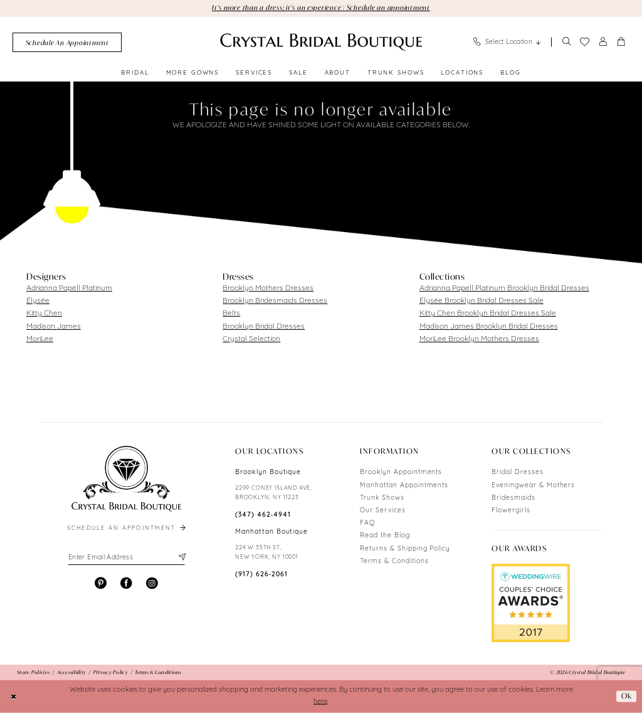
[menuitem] (67, 42)
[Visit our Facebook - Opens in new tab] (126, 583)
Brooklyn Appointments (401, 472)
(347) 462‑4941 (263, 515)
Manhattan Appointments (404, 485)
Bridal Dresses (517, 472)
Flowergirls (511, 510)
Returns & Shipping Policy (405, 549)
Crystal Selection (251, 339)
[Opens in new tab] (531, 603)
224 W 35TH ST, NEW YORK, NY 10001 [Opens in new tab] (266, 552)
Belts (231, 313)
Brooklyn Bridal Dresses (264, 326)
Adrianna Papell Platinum (69, 288)
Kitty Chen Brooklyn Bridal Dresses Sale (487, 313)
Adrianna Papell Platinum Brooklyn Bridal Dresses (504, 288)
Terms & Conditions (394, 561)
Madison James (53, 326)
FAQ (367, 523)
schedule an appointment (127, 528)
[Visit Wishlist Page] (584, 42)
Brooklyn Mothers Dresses (268, 288)
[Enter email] (126, 557)
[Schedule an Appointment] (67, 42)
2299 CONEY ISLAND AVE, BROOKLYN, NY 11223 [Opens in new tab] (273, 492)
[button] (603, 42)
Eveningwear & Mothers (533, 485)
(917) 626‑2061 (261, 574)
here (320, 702)
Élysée (38, 301)
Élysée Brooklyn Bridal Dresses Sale (481, 301)
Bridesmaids (513, 498)
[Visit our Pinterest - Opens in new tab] (101, 583)
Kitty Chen (44, 313)
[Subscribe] (181, 557)
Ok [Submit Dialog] (626, 696)
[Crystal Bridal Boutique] (321, 42)
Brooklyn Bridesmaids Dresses (275, 301)
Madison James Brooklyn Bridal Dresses (488, 326)
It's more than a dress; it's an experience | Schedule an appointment (321, 7)
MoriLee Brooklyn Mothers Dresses (479, 339)
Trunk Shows (382, 498)
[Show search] (566, 42)
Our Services (383, 510)
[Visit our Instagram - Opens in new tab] (152, 583)
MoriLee (39, 339)
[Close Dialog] (14, 696)
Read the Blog (384, 535)
